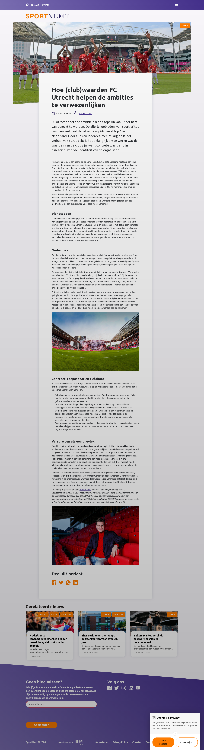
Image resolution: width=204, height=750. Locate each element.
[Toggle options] (175, 733)
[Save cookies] (163, 742)
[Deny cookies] (187, 742)
